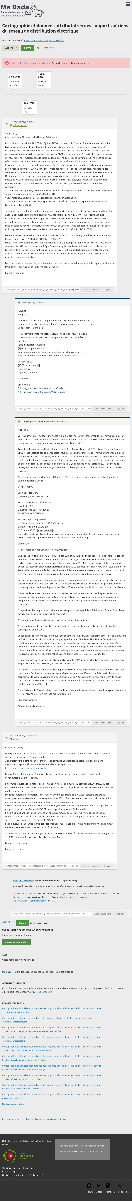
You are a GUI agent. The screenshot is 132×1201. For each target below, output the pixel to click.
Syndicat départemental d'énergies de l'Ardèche (24, 1060)
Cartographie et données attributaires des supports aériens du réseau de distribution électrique (51, 1008)
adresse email (45, 530)
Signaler (107, 289)
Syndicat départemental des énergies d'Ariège (23, 1069)
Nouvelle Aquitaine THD (12, 1098)
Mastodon (110, 1188)
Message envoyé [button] (18, 121)
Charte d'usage (9, 1171)
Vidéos (99, 1188)
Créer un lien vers (90, 289)
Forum (90, 1188)
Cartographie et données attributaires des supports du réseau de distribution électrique (47, 1017)
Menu (128, 4)
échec (16, 739)
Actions (9, 47)
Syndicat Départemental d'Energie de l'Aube (22, 1079)
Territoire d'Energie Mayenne (15, 1021)
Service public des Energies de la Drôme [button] (42, 421)
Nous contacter (30, 1167)
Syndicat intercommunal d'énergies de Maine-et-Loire (26, 1050)
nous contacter (44, 991)
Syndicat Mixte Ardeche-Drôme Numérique (21, 1088)
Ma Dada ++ (8, 971)
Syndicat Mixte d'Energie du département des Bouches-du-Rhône (31, 1031)
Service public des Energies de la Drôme (44, 40)
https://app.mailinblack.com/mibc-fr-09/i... (42, 388)
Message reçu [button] (29, 302)
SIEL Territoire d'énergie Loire (15, 1012)
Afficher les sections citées (31, 705)
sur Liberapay (80, 1151)
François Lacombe (23, 880)
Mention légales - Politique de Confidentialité (22, 1175)
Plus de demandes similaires (13, 1104)
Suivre (27, 47)
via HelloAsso (96, 1151)
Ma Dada (23, 10)
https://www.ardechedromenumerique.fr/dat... (34, 900)
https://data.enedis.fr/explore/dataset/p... (27, 767)
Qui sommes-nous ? (11, 1167)
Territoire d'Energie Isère (13, 1040)
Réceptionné (20, 125)
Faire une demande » (16, 942)
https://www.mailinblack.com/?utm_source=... (44, 391)
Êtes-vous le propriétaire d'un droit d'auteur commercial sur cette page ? (35, 1119)
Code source (124, 1188)
